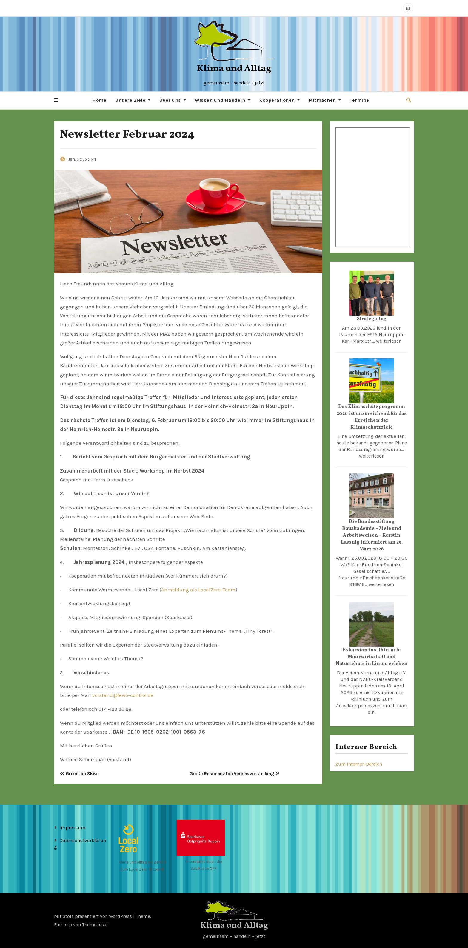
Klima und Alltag (234, 68)
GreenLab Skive (79, 773)
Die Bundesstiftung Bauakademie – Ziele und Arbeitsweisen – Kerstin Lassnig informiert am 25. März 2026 (372, 535)
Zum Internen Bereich (358, 764)
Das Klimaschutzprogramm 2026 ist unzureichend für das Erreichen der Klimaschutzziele (372, 416)
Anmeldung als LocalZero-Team (198, 589)
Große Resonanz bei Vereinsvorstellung (235, 773)
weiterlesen (388, 341)
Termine (359, 100)
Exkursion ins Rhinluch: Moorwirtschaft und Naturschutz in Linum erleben (372, 657)
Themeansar (95, 924)
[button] (56, 100)
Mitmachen (325, 100)
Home (99, 100)
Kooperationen (279, 100)
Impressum (72, 827)
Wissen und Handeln (222, 100)
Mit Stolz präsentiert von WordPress (93, 916)
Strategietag (372, 319)
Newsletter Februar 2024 (127, 134)
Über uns (172, 100)
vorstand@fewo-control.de (122, 695)
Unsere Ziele (132, 100)
